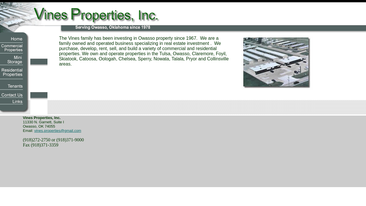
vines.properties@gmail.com (57, 130)
